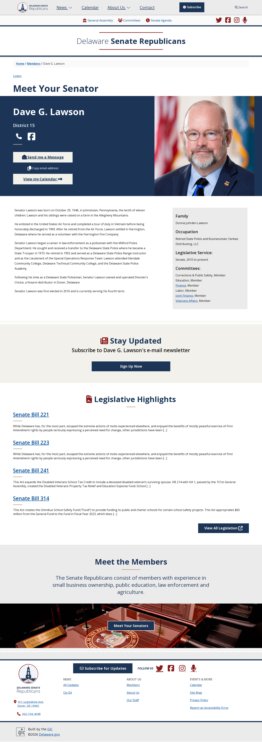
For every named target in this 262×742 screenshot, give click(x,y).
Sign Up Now (131, 366)
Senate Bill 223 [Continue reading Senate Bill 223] (31, 442)
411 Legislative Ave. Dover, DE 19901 (30, 704)
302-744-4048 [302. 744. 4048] (31, 714)
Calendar (90, 7)
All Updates (71, 686)
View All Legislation (221, 528)
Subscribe (192, 7)
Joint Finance (184, 296)
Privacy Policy (199, 701)
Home (20, 64)
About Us (119, 7)
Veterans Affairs (187, 301)
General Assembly (97, 20)
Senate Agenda (159, 20)
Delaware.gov (49, 735)
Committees (129, 20)
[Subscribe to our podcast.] (245, 20)
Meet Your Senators (131, 626)
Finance (181, 285)
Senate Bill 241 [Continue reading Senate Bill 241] (31, 470)
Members (33, 64)
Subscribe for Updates (102, 668)
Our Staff (133, 701)
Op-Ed (67, 693)
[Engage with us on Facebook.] (228, 20)
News (65, 7)
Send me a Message (43, 157)
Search (241, 7)
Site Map (196, 693)
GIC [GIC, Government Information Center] (50, 729)
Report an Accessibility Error (209, 708)
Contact (147, 7)
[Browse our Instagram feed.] (236, 20)
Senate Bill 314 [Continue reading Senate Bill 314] (31, 498)
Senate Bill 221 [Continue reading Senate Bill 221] (31, 414)
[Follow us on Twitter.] (219, 20)
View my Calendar (42, 179)
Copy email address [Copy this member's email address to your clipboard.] (42, 168)
